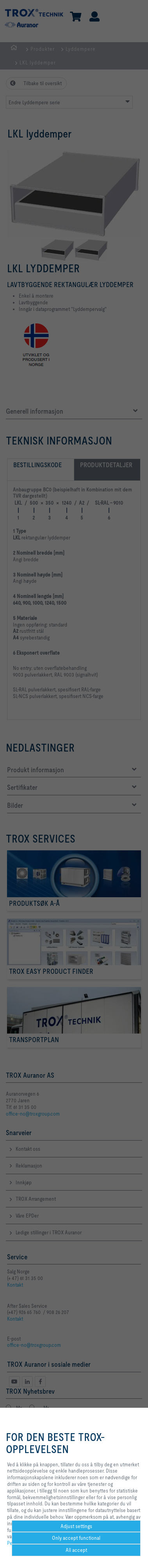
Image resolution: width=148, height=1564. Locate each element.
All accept (76, 1550)
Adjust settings (76, 1526)
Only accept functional (76, 1538)
